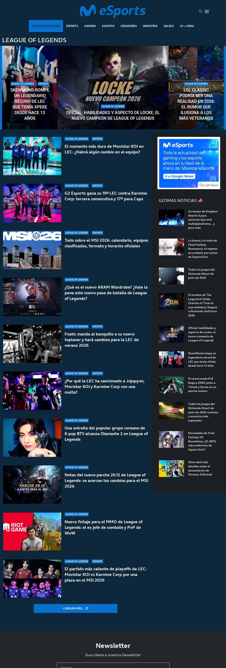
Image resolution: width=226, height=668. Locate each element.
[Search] (200, 11)
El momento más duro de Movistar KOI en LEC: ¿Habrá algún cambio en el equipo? (104, 149)
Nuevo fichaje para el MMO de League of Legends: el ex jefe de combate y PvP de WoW (103, 527)
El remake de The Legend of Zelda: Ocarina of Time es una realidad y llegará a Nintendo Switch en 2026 (202, 305)
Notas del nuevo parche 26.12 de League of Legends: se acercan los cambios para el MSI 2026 (106, 480)
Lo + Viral (187, 26)
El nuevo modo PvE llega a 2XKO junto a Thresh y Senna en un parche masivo (202, 385)
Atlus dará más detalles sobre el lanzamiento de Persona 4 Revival (200, 468)
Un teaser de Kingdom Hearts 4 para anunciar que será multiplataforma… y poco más (203, 219)
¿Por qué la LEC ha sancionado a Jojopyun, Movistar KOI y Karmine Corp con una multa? (104, 394)
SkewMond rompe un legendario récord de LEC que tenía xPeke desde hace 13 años (29, 104)
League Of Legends (46, 26)
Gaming (90, 26)
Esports (72, 26)
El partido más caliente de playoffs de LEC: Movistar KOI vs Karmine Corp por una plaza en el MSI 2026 (106, 574)
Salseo (169, 26)
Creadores (129, 26)
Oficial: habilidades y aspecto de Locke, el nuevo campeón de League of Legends (113, 115)
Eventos (108, 26)
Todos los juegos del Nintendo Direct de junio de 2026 (201, 274)
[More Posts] (75, 608)
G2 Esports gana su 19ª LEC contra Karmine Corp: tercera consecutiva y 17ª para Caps (106, 196)
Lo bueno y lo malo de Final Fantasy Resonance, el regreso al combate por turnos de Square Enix (202, 249)
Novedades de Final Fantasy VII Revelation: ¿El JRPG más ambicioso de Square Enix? (202, 441)
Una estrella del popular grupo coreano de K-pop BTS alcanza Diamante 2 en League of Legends (106, 433)
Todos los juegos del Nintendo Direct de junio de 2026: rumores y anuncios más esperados (203, 412)
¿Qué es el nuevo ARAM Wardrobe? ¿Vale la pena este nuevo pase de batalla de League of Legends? (106, 292)
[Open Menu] (207, 11)
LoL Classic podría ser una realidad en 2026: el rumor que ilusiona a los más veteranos (196, 104)
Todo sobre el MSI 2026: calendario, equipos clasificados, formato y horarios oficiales (106, 243)
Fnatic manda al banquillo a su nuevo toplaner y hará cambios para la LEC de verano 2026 (102, 341)
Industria (150, 26)
